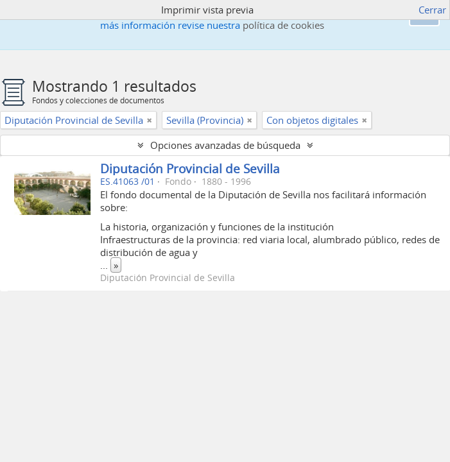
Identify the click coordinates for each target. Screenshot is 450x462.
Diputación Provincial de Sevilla (190, 168)
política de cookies (283, 25)
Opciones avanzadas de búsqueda (225, 145)
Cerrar (432, 9)
